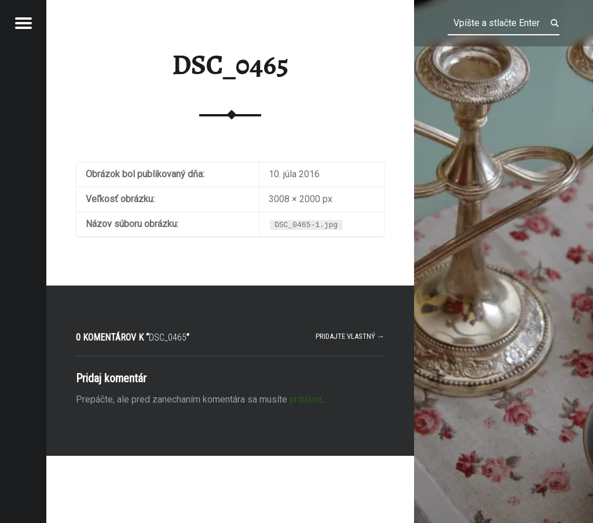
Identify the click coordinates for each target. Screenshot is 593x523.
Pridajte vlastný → (350, 336)
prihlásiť (306, 399)
